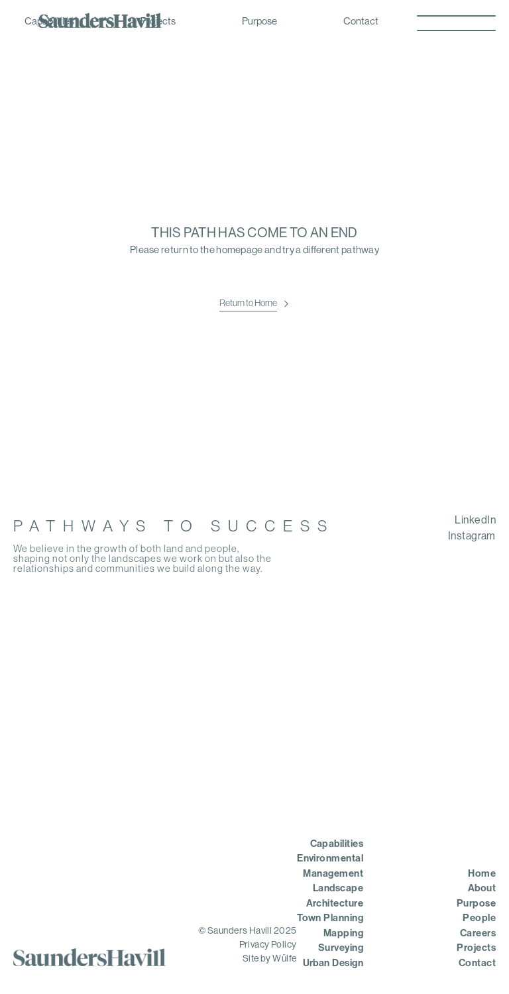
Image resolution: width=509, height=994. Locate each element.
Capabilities (49, 22)
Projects (158, 22)
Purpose (259, 22)
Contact (360, 22)
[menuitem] (415, 521)
